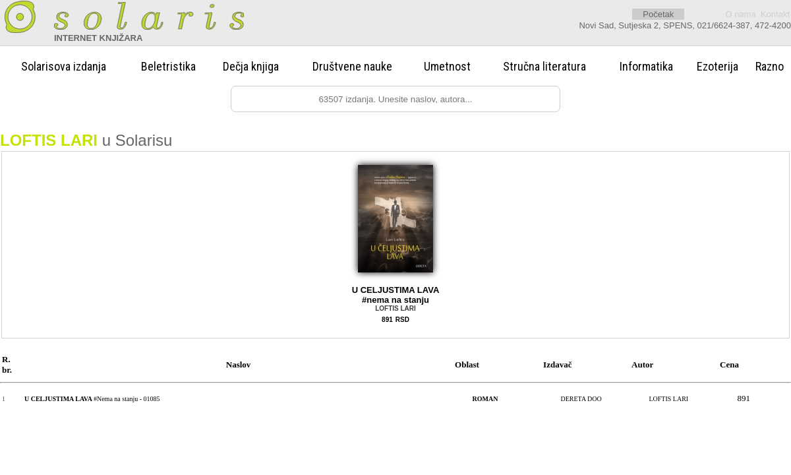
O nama (740, 14)
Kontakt (775, 14)
